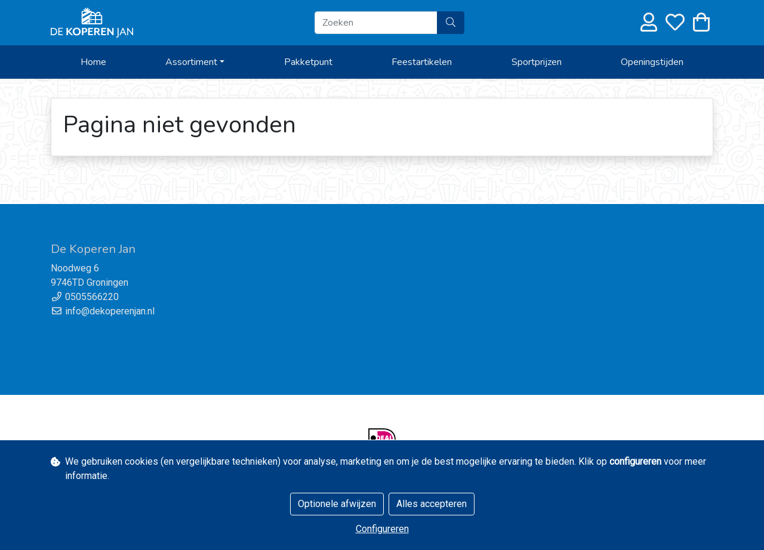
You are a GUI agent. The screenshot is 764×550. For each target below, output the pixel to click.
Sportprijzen (537, 62)
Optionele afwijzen (337, 503)
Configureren (382, 528)
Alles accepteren (431, 503)
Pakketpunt (308, 62)
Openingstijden (652, 62)
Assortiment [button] (191, 62)
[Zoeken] (376, 22)
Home (93, 62)
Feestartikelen (422, 62)
